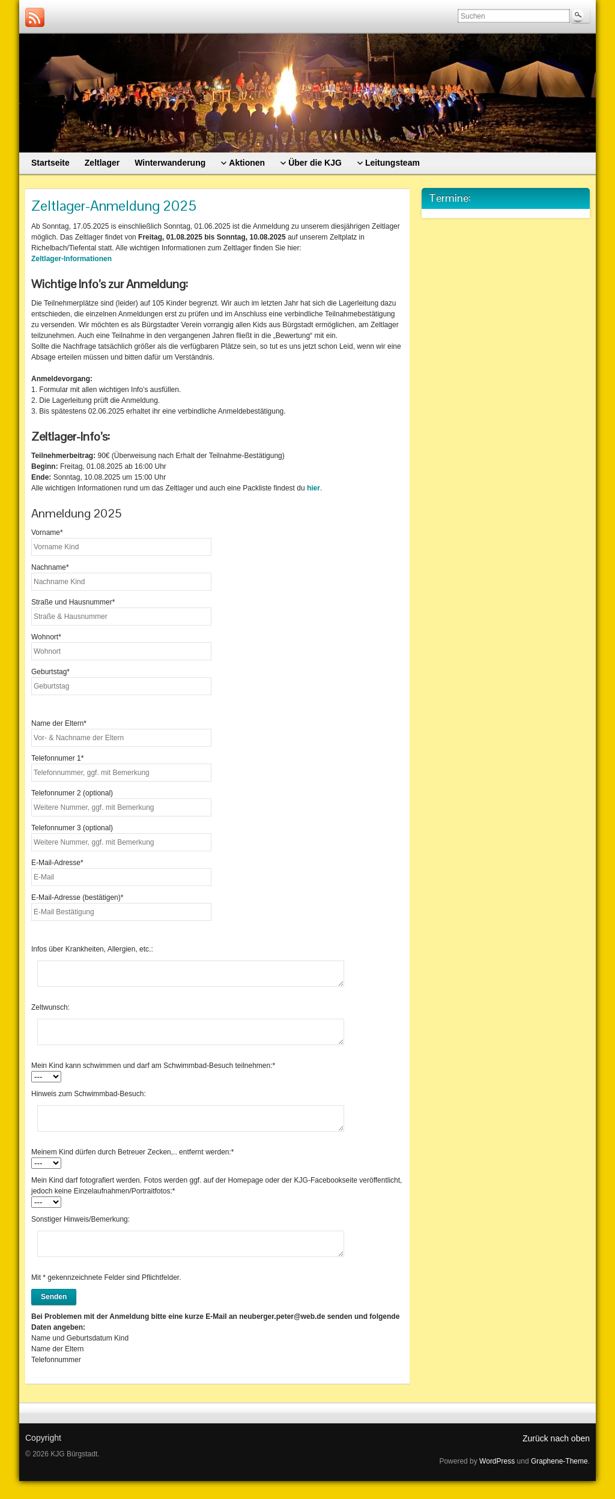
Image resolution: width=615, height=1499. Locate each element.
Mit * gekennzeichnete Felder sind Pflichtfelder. (106, 1277)
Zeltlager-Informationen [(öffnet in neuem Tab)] (71, 259)
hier (313, 488)
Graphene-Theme (559, 1461)
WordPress (497, 1461)
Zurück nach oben (556, 1438)
